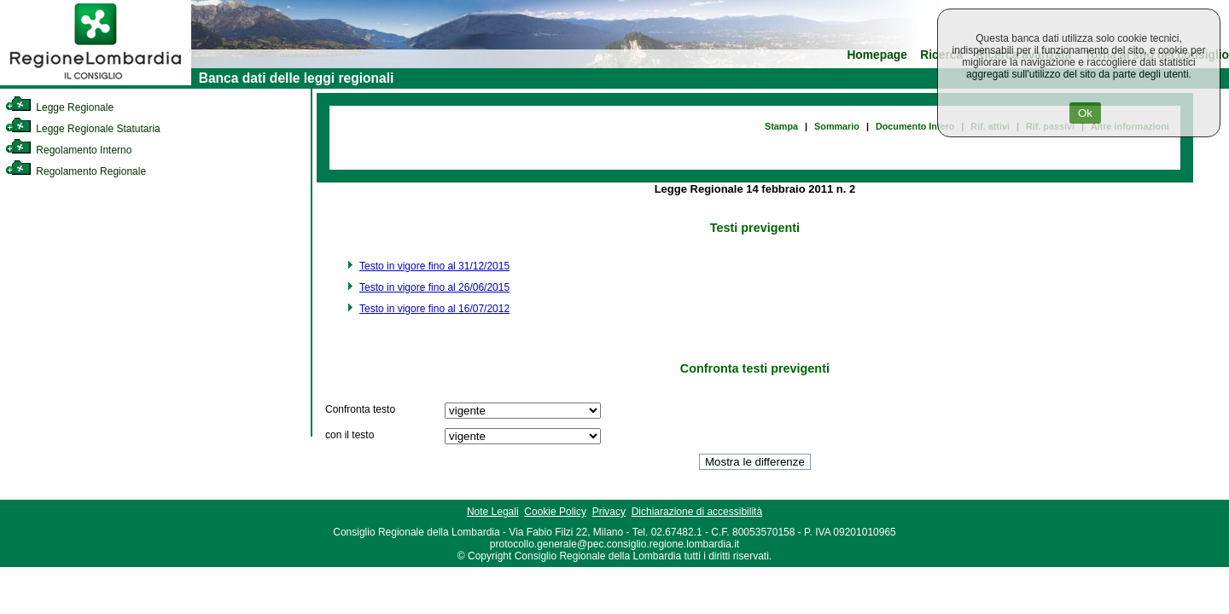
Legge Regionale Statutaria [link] (82, 129)
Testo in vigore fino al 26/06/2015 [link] (434, 287)
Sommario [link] (836, 126)
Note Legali (493, 512)
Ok (1085, 113)
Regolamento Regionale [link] (75, 171)
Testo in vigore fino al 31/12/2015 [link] (434, 266)
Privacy (609, 512)
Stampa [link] (781, 126)
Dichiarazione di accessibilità (697, 512)
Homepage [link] (877, 55)
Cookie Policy (555, 512)
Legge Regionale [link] (59, 107)
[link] (95, 82)
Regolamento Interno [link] (68, 150)
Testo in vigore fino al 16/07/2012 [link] (434, 309)
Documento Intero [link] (915, 126)
